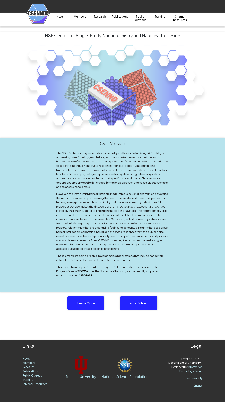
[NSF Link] (125, 365)
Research (100, 16)
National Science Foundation (125, 376)
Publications (120, 16)
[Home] (33, 19)
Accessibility (194, 378)
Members (80, 16)
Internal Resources (180, 18)
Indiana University (81, 376)
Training (160, 16)
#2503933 (85, 275)
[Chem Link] (81, 365)
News (60, 16)
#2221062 (81, 271)
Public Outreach (140, 18)
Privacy (198, 385)
